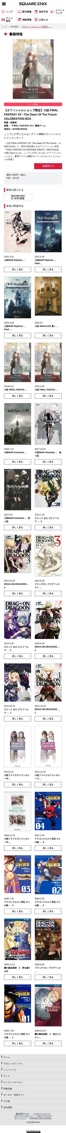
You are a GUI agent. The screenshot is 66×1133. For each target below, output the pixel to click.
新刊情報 (14, 27)
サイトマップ (20, 1118)
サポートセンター (44, 1116)
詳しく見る (17, 269)
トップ (4, 27)
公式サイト (48, 166)
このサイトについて (41, 1114)
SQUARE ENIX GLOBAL (41, 1118)
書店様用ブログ (22, 1114)
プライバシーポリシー (23, 1116)
